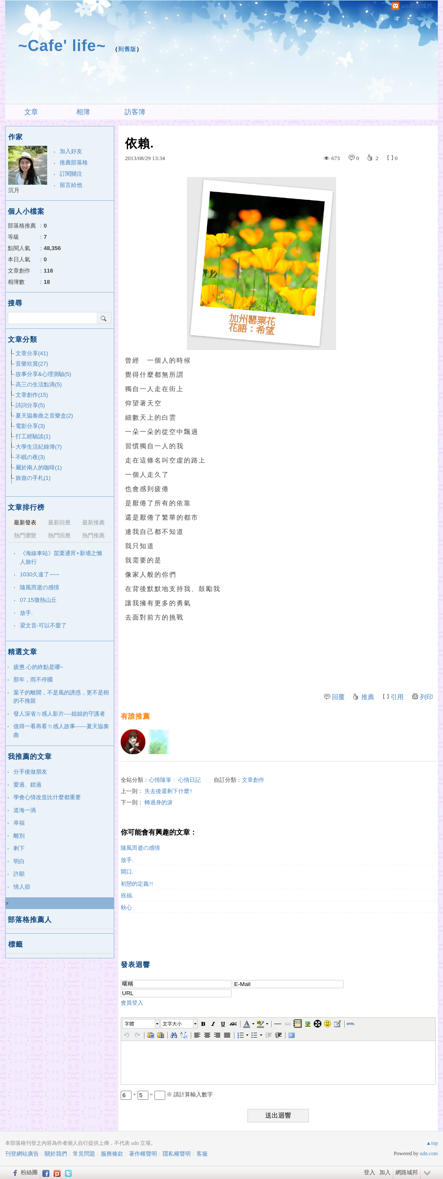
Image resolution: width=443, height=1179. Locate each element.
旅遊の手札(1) (33, 478)
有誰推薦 (135, 716)
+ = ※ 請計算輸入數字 (167, 1094)
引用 (397, 697)
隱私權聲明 (177, 1153)
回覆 (338, 697)
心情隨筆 (160, 780)
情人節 (21, 886)
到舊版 (127, 49)
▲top (432, 1143)
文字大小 (172, 1023)
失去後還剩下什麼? (168, 791)
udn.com (429, 1153)
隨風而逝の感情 (140, 848)
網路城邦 (406, 1172)
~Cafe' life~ (62, 46)
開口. (127, 871)
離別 (19, 835)
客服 (202, 1153)
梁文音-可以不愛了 (43, 625)
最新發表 (25, 522)
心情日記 (189, 780)
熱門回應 (59, 535)
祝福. (127, 895)
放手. (127, 860)
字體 (129, 1023)
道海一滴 (24, 810)
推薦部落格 (74, 162)
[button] (141, 1023)
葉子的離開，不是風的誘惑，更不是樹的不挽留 (61, 696)
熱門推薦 (93, 535)
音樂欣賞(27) (32, 363)
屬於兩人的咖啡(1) (39, 467)
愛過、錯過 (27, 784)
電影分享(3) (30, 426)
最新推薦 (93, 522)
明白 (19, 861)
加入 (385, 1172)
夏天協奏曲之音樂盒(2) (44, 415)
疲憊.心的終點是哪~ (38, 667)
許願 (19, 874)
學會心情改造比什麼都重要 (47, 797)
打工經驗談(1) (33, 436)
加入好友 (71, 151)
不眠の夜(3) (30, 457)
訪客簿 (135, 112)
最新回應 (59, 522)
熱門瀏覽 (25, 535)
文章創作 (253, 780)
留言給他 (71, 185)
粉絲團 (29, 1172)
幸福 (19, 822)
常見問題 (84, 1153)
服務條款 (112, 1153)
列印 (426, 697)
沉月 (13, 190)
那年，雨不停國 (33, 679)
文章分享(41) (32, 353)
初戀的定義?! (137, 883)
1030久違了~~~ (39, 574)
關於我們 (56, 1153)
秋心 (126, 907)
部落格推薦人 (30, 919)
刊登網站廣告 (22, 1153)
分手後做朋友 (30, 771)
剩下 (19, 848)
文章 (31, 112)
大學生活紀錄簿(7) (39, 446)
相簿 (83, 112)
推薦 (367, 697)
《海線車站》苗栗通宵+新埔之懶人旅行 (61, 557)
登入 (369, 1172)
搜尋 (104, 318)
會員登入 (132, 1002)
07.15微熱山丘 (38, 600)
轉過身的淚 (158, 802)
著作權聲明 (143, 1153)
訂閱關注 (71, 173)
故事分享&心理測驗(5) (43, 374)
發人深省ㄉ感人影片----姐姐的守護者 (59, 713)
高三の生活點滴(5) (39, 384)
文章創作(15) (32, 395)
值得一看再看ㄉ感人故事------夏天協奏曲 (61, 730)
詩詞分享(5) (30, 405)
